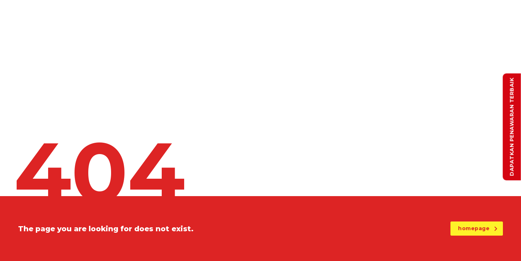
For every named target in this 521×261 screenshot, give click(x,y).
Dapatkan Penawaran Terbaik (512, 127)
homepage (477, 228)
